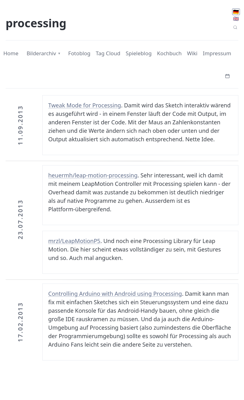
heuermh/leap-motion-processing (93, 175)
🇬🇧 (236, 18)
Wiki (192, 53)
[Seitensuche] (235, 27)
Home (10, 53)
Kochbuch (169, 53)
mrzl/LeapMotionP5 (74, 241)
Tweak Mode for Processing (84, 105)
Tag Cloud (108, 53)
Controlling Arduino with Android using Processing (115, 293)
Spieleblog (139, 53)
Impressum (217, 53)
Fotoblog (79, 53)
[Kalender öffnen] (227, 75)
